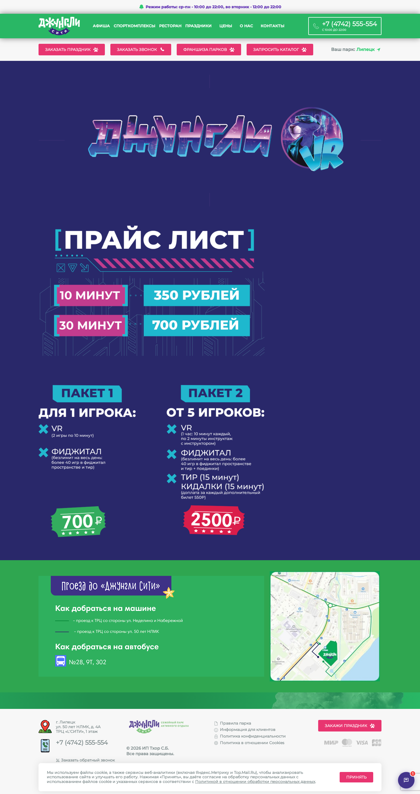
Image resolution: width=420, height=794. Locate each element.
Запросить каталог (280, 49)
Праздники (198, 26)
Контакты (272, 26)
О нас (246, 26)
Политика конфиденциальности (250, 736)
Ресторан (170, 26)
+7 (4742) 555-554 (82, 742)
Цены (225, 26)
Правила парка (232, 723)
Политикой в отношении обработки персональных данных (255, 781)
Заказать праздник (71, 49)
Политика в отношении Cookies (249, 742)
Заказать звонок (141, 49)
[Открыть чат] (406, 780)
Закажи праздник (350, 725)
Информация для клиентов (245, 729)
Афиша (101, 26)
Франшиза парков (208, 49)
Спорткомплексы (134, 26)
